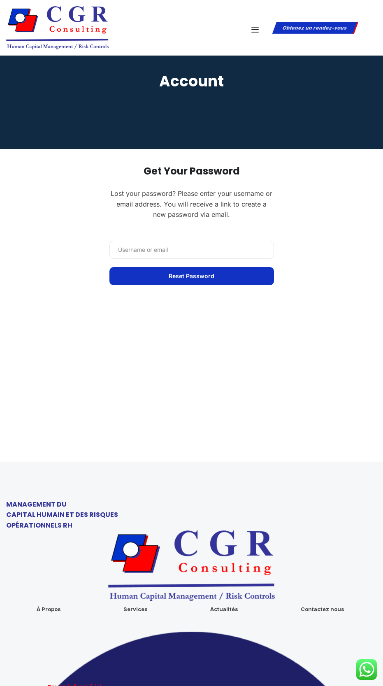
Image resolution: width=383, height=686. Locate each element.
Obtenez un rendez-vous (314, 28)
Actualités (224, 549)
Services (135, 549)
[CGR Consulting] (57, 27)
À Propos (49, 549)
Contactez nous (322, 549)
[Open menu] (256, 30)
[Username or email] (191, 250)
